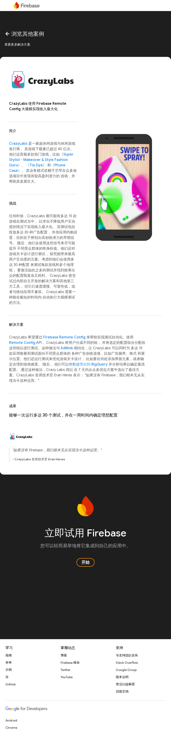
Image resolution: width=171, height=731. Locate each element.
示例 (8, 670)
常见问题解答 (125, 684)
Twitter (65, 670)
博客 (64, 655)
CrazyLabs (18, 143)
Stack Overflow (127, 663)
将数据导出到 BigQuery (88, 364)
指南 (8, 655)
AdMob (67, 348)
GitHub (10, 684)
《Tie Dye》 (36, 165)
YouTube (67, 677)
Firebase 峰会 (70, 663)
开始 (85, 562)
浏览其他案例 (24, 33)
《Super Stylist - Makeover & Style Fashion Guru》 (41, 160)
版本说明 (122, 677)
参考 (8, 663)
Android (11, 720)
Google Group (126, 670)
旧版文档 (122, 691)
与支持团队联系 (127, 655)
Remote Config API (25, 342)
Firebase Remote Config (64, 337)
